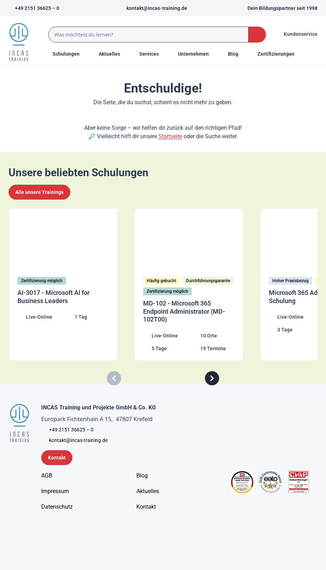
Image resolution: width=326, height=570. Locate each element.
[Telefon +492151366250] (34, 8)
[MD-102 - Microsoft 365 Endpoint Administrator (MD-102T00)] (194, 284)
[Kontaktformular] (56, 457)
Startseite (170, 136)
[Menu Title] (113, 53)
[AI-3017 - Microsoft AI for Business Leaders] (69, 284)
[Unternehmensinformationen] (57, 507)
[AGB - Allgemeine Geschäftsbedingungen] (46, 476)
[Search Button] (257, 35)
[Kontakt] (146, 507)
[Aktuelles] (148, 491)
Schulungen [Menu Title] (70, 53)
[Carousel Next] (212, 378)
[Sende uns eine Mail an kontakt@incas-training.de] (153, 8)
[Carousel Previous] (114, 378)
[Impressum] (55, 491)
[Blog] (142, 476)
